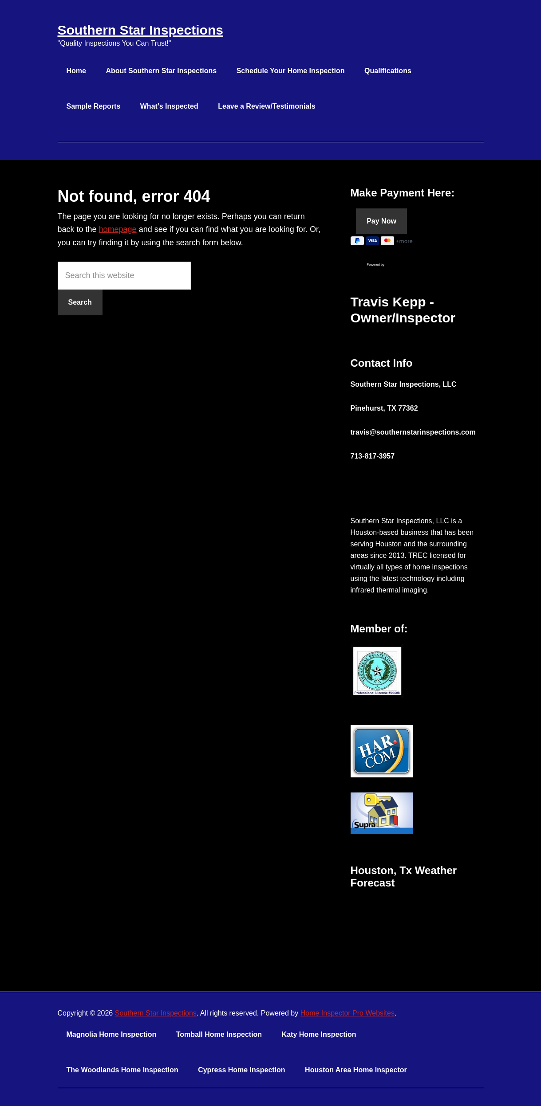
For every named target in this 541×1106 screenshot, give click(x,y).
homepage (118, 229)
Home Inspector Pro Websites (347, 1013)
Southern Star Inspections (140, 30)
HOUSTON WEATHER (417, 931)
